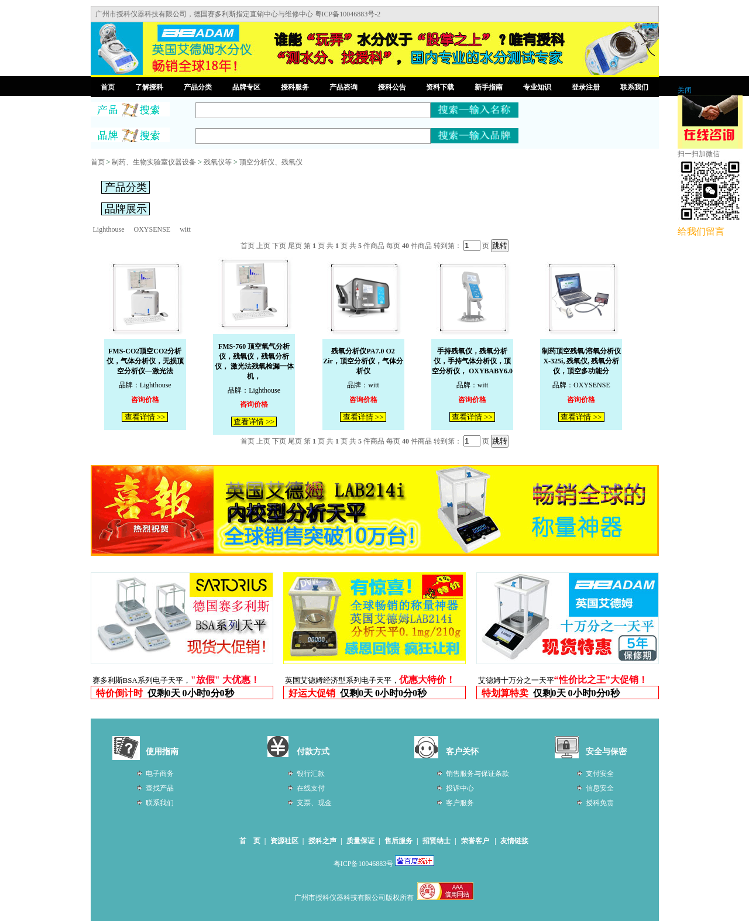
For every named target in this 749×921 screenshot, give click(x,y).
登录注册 (586, 87)
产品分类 (198, 87)
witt (185, 229)
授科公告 (392, 87)
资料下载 (440, 87)
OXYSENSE (152, 229)
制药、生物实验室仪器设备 (154, 162)
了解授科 (149, 87)
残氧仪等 (218, 162)
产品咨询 (343, 87)
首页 (108, 87)
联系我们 (634, 87)
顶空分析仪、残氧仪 (271, 162)
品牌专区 (246, 87)
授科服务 (295, 87)
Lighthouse (109, 229)
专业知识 (537, 87)
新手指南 (489, 87)
